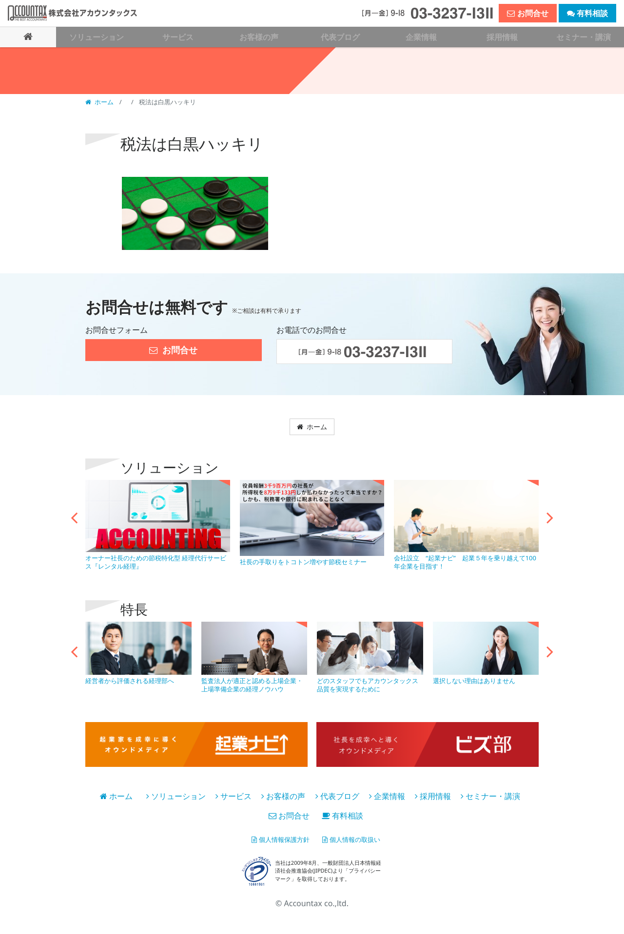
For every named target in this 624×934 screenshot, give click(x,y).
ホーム (100, 101)
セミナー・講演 (490, 797)
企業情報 (387, 797)
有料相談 (342, 817)
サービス (233, 797)
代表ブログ (337, 797)
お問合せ (289, 817)
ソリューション (176, 797)
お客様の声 (283, 797)
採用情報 (433, 797)
